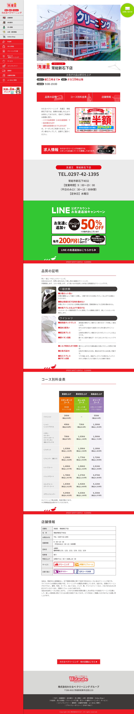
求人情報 (10, 27)
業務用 (9, 70)
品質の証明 (50, 97)
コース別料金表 (78, 97)
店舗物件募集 (11, 75)
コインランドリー (12, 66)
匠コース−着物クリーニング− (13, 56)
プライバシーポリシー (73, 705)
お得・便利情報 (12, 32)
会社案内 (10, 22)
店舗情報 (106, 97)
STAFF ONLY (87, 705)
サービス (10, 61)
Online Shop (11, 36)
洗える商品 (10, 46)
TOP (55, 698)
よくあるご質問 (12, 80)
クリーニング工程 (12, 51)
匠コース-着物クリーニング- (89, 700)
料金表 (9, 41)
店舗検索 (10, 17)
